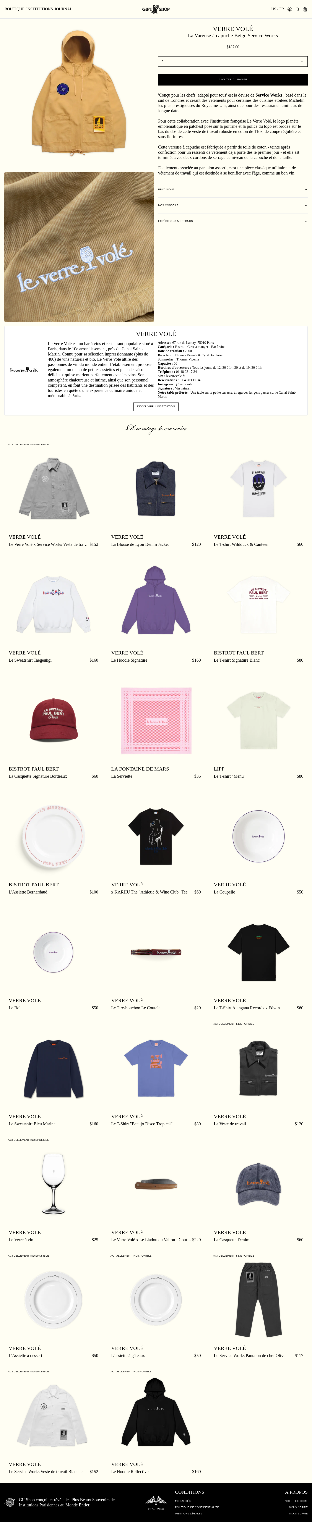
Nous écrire (298, 1507)
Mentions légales (188, 1513)
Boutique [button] (14, 9)
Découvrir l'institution (156, 406)
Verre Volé (233, 29)
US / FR (277, 9)
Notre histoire (296, 1501)
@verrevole (184, 384)
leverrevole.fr (175, 376)
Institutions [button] (39, 9)
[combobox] (233, 61)
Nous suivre (298, 1513)
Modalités (183, 1501)
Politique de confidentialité (197, 1507)
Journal (63, 9)
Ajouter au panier (233, 79)
